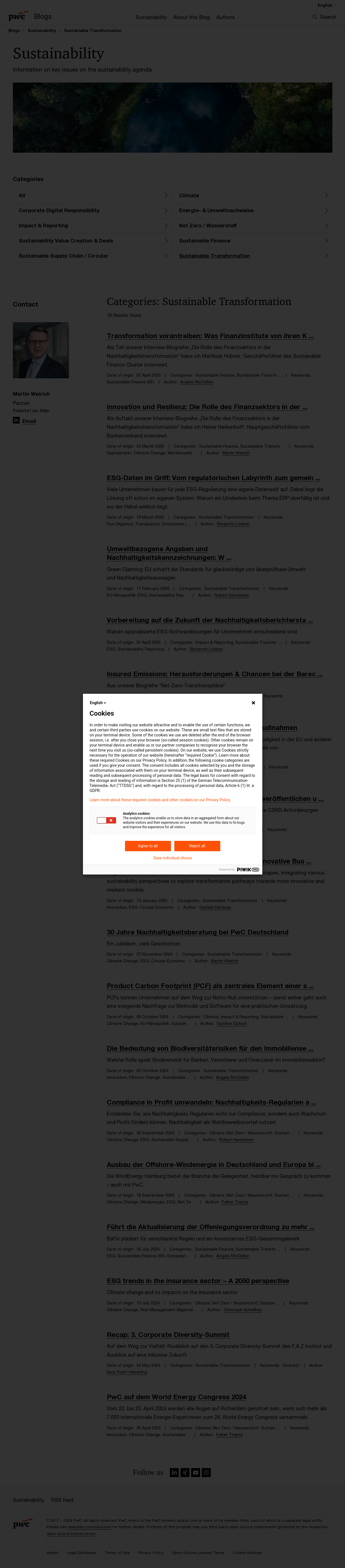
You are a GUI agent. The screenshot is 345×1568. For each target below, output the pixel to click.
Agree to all (148, 846)
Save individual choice (172, 858)
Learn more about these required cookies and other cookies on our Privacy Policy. (160, 800)
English (98, 703)
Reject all (197, 846)
